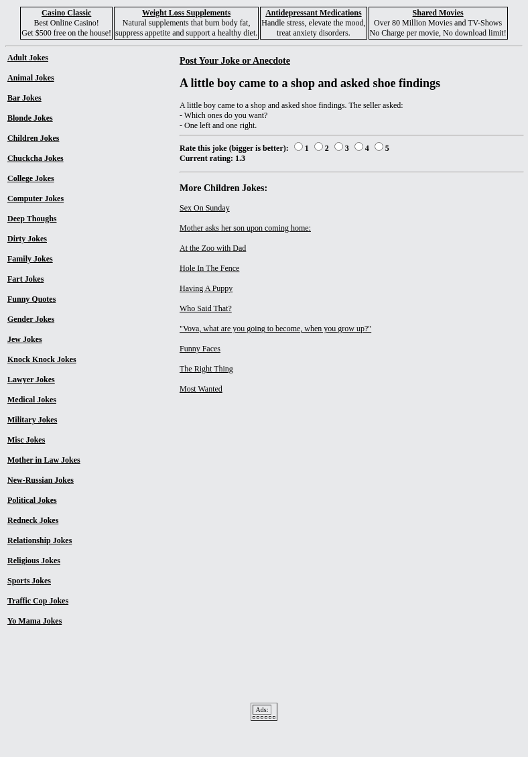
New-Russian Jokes (40, 480)
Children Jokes (33, 138)
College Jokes (30, 178)
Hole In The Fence (209, 268)
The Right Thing (206, 368)
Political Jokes (32, 500)
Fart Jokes (25, 279)
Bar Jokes (24, 98)
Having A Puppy (206, 288)
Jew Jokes (24, 339)
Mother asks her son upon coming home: (245, 228)
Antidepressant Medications (313, 12)
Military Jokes (32, 419)
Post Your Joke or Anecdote (235, 60)
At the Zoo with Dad (213, 248)
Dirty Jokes (27, 238)
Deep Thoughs (31, 218)
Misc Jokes (26, 440)
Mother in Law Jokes (43, 460)
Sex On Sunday (205, 208)
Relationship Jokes (39, 540)
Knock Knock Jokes (41, 359)
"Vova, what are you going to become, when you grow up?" (275, 328)
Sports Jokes (29, 580)
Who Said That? (206, 308)
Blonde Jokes (30, 118)
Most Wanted (201, 389)
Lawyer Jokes (31, 379)
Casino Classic (66, 12)
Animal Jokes (30, 77)
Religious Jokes (33, 560)
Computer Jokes (35, 198)
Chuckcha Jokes (35, 158)
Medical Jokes (31, 399)
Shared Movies (438, 12)
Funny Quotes (31, 299)
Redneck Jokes (32, 520)
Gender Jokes (30, 319)
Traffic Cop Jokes (37, 600)
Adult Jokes (27, 57)
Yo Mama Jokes (34, 621)
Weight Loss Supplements (186, 12)
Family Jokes (30, 259)
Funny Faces (200, 348)
